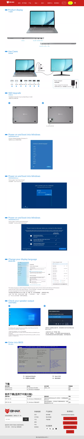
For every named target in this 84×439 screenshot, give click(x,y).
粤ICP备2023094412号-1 (42, 437)
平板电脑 (48, 419)
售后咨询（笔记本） (70, 427)
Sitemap (14, 427)
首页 (35, 414)
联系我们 (36, 427)
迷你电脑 (48, 414)
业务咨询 (70, 431)
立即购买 (70, 3)
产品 (35, 419)
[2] (42, 68)
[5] (42, 193)
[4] (42, 151)
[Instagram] (56, 429)
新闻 (35, 422)
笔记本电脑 (48, 417)
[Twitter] (50, 429)
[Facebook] (47, 429)
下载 (69, 388)
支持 (8, 427)
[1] (42, 27)
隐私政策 (19, 427)
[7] (42, 276)
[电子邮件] (13, 419)
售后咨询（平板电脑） (70, 423)
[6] (42, 235)
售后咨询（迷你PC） (70, 418)
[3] (42, 110)
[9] (42, 359)
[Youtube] (53, 429)
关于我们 (36, 417)
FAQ (35, 424)
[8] (42, 318)
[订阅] (26, 419)
